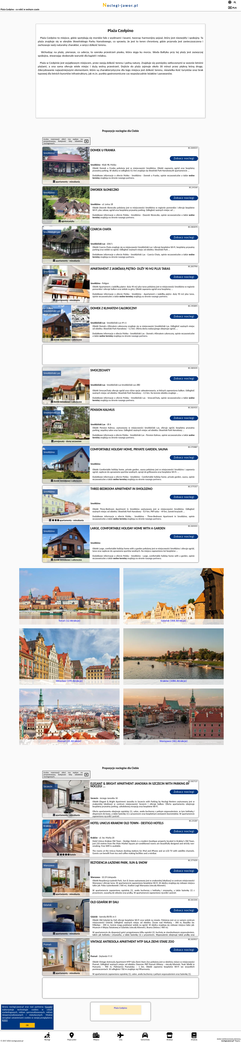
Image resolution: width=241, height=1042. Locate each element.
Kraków (47, 826)
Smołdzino (49, 153)
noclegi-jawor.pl (120, 5)
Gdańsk (47, 905)
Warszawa (48, 865)
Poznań (47, 944)
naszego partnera (126, 178)
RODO (5, 1020)
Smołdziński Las (51, 232)
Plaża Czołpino (120, 1008)
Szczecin (47, 786)
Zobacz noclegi (184, 158)
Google (48, 1007)
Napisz (237, 1041)
